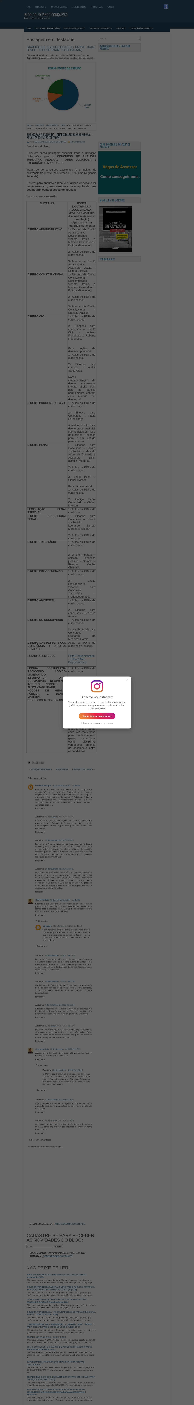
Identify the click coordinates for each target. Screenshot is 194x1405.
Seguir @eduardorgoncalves (97, 716)
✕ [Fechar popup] (126, 680)
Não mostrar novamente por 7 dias (97, 723)
